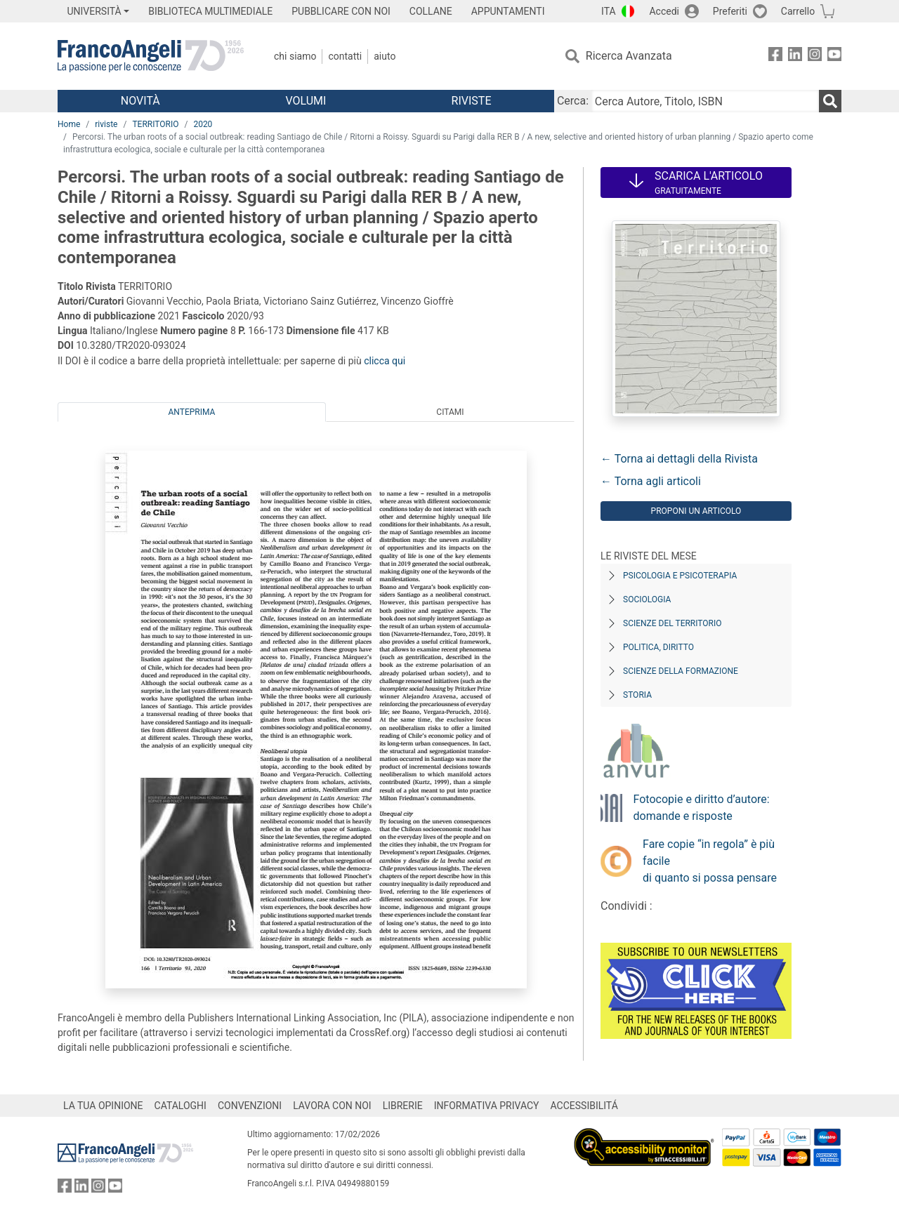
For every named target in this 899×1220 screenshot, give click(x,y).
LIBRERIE (403, 1105)
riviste (106, 124)
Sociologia (647, 599)
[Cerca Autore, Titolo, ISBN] (705, 101)
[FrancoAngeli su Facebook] (775, 56)
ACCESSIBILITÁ (584, 1105)
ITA (608, 11)
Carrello (798, 11)
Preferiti (730, 11)
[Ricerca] (830, 101)
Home (69, 124)
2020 (202, 124)
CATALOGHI (180, 1105)
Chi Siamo (295, 56)
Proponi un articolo (696, 511)
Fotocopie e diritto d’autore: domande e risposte (702, 808)
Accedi (664, 11)
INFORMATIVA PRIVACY (486, 1105)
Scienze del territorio (672, 623)
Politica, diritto (658, 647)
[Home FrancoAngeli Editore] (151, 56)
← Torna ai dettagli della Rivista (679, 458)
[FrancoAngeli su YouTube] (834, 56)
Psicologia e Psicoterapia (680, 576)
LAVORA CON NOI (332, 1105)
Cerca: (573, 100)
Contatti (345, 56)
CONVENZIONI (250, 1105)
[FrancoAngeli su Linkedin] (795, 56)
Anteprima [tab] (192, 412)
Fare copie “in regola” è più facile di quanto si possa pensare (710, 860)
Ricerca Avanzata (629, 55)
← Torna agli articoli (651, 481)
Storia (637, 695)
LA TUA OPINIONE (103, 1105)
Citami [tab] (450, 412)
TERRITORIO (155, 124)
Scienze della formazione (680, 671)
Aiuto (384, 56)
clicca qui (384, 360)
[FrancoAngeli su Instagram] (815, 56)
